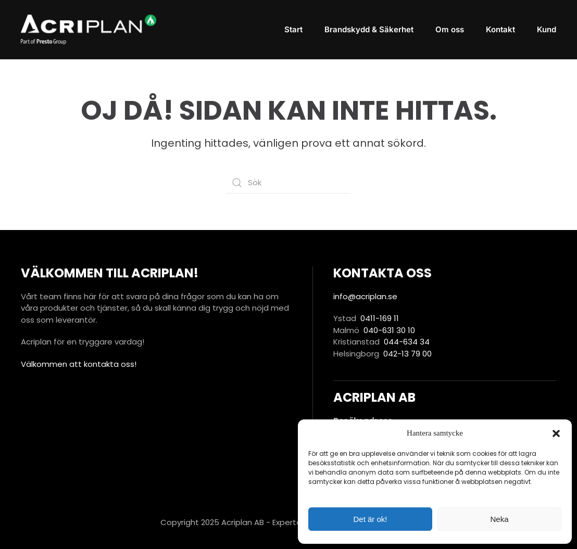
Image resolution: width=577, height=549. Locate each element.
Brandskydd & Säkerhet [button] (368, 29)
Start (293, 29)
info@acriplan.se (365, 296)
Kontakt (500, 29)
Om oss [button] (449, 29)
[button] (556, 433)
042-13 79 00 (407, 353)
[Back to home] (88, 29)
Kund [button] (546, 29)
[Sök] (288, 183)
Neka (499, 519)
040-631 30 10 (389, 330)
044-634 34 (407, 341)
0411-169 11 (379, 318)
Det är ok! (370, 519)
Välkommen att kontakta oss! (78, 364)
